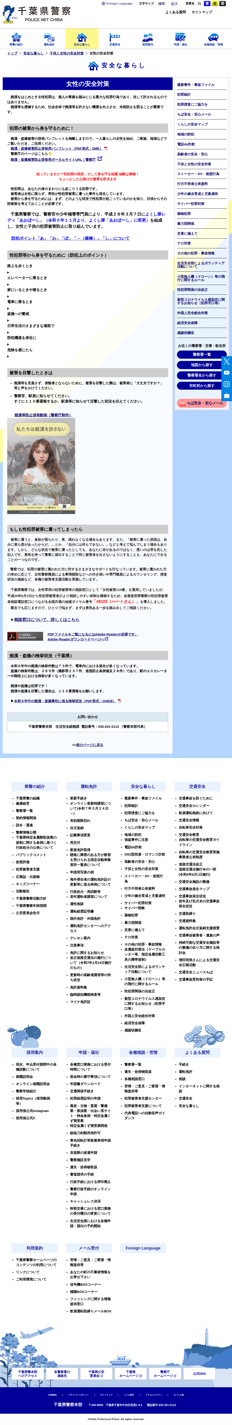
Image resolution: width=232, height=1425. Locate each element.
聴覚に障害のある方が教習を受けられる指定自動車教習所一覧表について (90, 860)
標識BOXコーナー (84, 1292)
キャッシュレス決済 (85, 1201)
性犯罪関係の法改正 (192, 290)
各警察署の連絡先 (62, 1374)
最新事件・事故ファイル (196, 85)
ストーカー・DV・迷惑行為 (198, 174)
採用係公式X (25, 1118)
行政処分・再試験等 (85, 892)
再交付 (75, 842)
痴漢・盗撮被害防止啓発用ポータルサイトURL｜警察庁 (53, 159)
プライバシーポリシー (78, 1395)
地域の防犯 (185, 134)
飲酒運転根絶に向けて (196, 813)
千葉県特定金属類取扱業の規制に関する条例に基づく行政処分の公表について (36, 842)
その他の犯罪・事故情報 (196, 253)
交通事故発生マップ (194, 889)
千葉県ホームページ (130, 1374)
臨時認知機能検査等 (85, 994)
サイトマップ (202, 12)
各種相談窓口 (134, 1079)
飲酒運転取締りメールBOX (90, 1311)
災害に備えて (187, 233)
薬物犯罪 (184, 214)
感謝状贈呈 (185, 333)
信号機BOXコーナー (85, 1284)
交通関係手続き (82, 1091)
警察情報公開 (26, 832)
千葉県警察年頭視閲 (31, 906)
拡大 (174, 4)
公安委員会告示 (28, 913)
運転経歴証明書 (82, 911)
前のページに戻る (89, 745)
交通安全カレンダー (194, 806)
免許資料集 (78, 987)
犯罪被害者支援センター (143, 1098)
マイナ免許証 (80, 1002)
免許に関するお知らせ (87, 953)
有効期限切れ (80, 821)
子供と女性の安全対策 (67, 53)
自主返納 (77, 828)
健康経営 (22, 803)
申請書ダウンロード (85, 1084)
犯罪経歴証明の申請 (85, 1098)
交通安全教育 (189, 835)
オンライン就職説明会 (33, 1084)
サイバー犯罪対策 (190, 204)
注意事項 (77, 945)
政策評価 (22, 862)
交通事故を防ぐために (196, 798)
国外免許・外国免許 (85, 918)
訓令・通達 (24, 825)
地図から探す (202, 365)
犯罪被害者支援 (28, 869)
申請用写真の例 (82, 872)
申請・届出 (180, 38)
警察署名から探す (201, 375)
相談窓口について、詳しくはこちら (46, 619)
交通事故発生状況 (192, 896)
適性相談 (77, 904)
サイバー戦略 (134, 908)
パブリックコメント (31, 855)
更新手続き (78, 798)
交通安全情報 (189, 820)
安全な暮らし (82, 38)
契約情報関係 (26, 818)
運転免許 (49, 38)
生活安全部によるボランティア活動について (201, 264)
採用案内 (147, 38)
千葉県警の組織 (28, 798)
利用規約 (35, 1248)
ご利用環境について (31, 1279)
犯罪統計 (184, 94)
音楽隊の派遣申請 (83, 1153)
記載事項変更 (80, 835)
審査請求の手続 (82, 1174)
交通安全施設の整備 (194, 882)
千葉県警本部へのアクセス (27, 1374)
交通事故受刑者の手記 (196, 979)
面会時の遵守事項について (90, 1077)
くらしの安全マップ (192, 124)
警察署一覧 (202, 354)
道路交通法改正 (191, 864)
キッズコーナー (28, 884)
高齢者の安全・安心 (192, 154)
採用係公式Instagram (32, 1111)
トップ (12, 53)
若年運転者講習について (88, 897)
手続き (184, 1064)
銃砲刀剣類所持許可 (85, 1133)
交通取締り (187, 913)
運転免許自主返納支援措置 (199, 928)
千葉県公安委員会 (96, 1374)
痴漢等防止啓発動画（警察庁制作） (43, 415)
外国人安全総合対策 (192, 313)
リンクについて (28, 1272)
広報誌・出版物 (28, 877)
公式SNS (199, 1373)
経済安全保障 (187, 323)
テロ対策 (184, 243)
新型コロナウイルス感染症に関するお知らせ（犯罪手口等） (201, 301)
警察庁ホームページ (165, 1374)
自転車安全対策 (191, 827)
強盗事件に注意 (136, 840)
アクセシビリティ (154, 1395)
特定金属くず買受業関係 (88, 1126)
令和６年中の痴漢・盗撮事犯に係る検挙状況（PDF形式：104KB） (65, 701)
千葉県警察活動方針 (31, 898)
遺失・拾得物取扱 (83, 1167)
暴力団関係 (185, 223)
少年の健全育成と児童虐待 (197, 194)
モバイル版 (179, 1395)
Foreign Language (143, 1248)
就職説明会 (24, 1077)
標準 (161, 4)
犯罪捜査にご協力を (192, 104)
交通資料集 (187, 921)
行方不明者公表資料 (192, 184)
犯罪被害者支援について (143, 1106)
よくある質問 (175, 12)
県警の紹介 (16, 38)
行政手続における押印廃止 (90, 1182)
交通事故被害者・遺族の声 (199, 935)
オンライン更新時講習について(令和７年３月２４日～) (90, 808)
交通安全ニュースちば (196, 972)
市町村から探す (202, 386)
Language (119, 3)
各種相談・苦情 (213, 38)
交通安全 (115, 38)
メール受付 (89, 1248)
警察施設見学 (80, 1160)
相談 (182, 1079)
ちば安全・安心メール (194, 114)
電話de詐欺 (186, 144)
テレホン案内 (80, 938)
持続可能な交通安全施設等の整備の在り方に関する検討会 (199, 947)
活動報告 (22, 891)
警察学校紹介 (26, 1091)
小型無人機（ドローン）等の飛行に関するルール (201, 278)
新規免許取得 (80, 850)
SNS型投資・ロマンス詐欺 (144, 854)
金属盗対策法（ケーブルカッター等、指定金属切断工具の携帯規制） (144, 954)
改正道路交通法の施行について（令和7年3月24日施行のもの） (90, 963)
